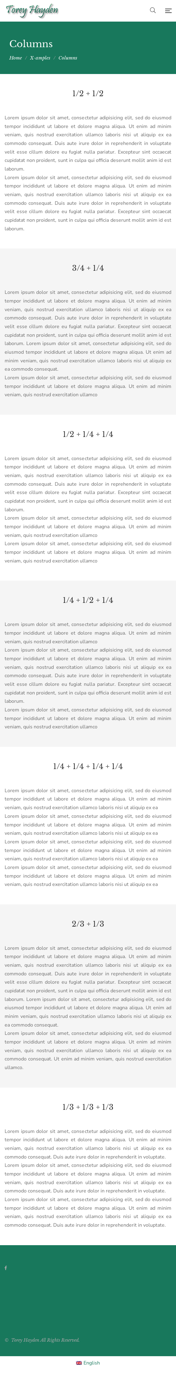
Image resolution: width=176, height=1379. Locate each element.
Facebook (6, 1268)
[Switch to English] (88, 1363)
